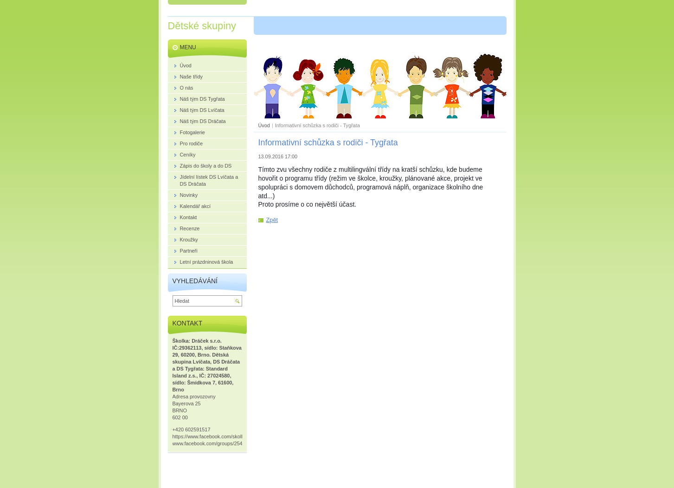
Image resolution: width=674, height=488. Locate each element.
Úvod (264, 125)
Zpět (272, 219)
